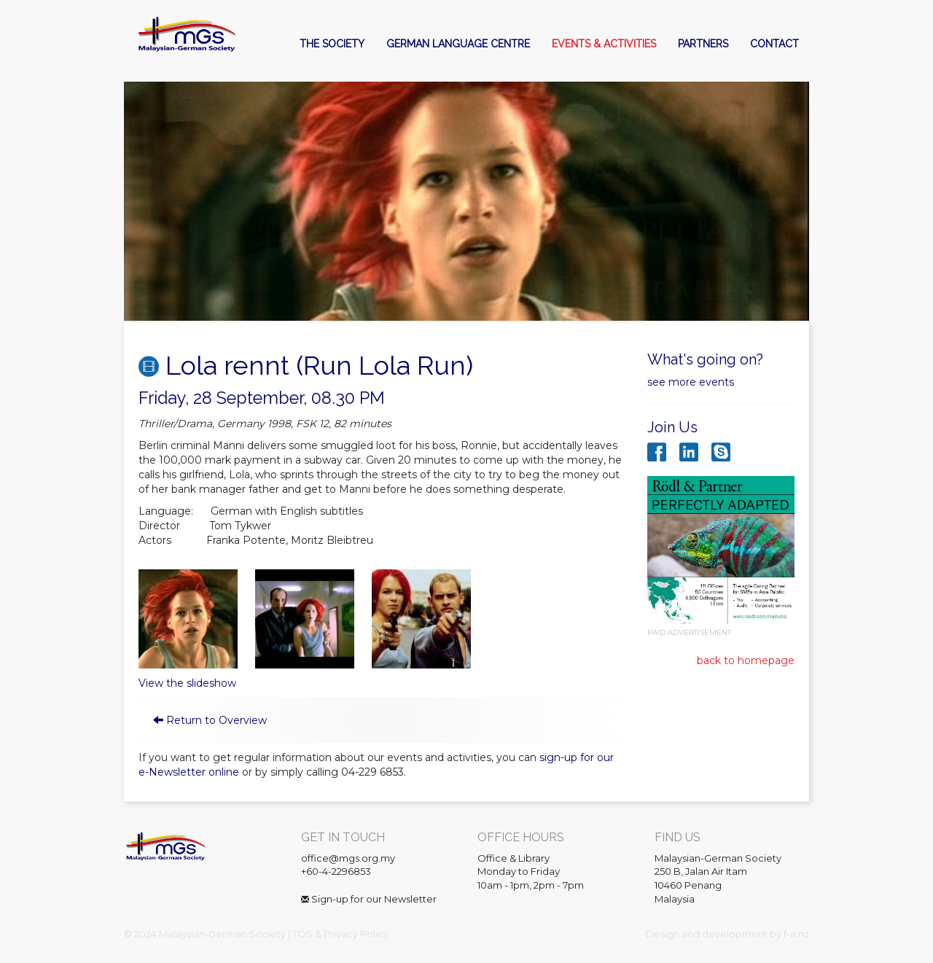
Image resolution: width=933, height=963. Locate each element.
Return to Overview (216, 720)
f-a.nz (796, 934)
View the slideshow (187, 683)
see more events (690, 382)
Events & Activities (604, 44)
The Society (332, 44)
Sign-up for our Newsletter (369, 899)
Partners (703, 44)
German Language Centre (458, 44)
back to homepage (746, 660)
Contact (774, 44)
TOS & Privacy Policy (340, 934)
